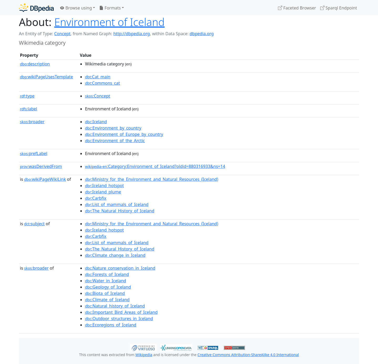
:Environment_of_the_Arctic (115, 140)
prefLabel (33, 153)
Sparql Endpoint (338, 8)
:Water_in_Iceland (105, 281)
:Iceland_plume (103, 192)
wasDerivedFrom (41, 166)
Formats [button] (110, 8)
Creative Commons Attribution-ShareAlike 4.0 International (248, 354)
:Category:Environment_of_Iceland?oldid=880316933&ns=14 (155, 166)
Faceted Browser (297, 8)
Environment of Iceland (109, 22)
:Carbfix (95, 198)
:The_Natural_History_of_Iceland (119, 211)
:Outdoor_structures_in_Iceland (119, 318)
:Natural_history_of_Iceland (115, 306)
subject (34, 224)
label (28, 109)
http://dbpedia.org (131, 34)
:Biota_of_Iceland (105, 293)
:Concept (97, 96)
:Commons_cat (102, 83)
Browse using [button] (76, 8)
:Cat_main (98, 77)
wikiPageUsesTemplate (46, 77)
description (35, 64)
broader (32, 122)
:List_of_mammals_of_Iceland (117, 204)
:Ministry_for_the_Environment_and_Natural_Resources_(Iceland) (151, 179)
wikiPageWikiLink (45, 179)
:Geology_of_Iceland (108, 287)
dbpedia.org (202, 34)
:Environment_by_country (113, 128)
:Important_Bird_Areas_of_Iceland (121, 312)
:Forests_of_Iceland (107, 274)
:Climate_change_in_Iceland (115, 255)
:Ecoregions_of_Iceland (110, 325)
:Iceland (96, 122)
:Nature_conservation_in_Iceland (120, 268)
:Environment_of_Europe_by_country (124, 134)
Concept (62, 34)
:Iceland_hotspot (104, 185)
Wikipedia (143, 354)
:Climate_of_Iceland (107, 300)
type (27, 96)
